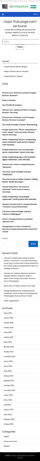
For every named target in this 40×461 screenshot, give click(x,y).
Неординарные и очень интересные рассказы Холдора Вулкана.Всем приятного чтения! (19, 229)
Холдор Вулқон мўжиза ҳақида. (15, 66)
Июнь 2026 (8, 313)
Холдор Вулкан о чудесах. (13, 76)
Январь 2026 (8, 322)
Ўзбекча (7, 446)
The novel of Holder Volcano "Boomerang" (20, 125)
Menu (35, 14)
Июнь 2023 (8, 400)
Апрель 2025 (8, 337)
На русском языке (10, 441)
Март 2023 (8, 414)
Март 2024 (8, 371)
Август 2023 (8, 395)
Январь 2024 (8, 376)
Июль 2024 (8, 366)
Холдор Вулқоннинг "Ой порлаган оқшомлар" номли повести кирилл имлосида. (16, 189)
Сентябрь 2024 (9, 356)
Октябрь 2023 (9, 385)
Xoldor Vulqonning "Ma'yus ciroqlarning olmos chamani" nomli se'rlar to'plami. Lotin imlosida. (19, 142)
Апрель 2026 (8, 318)
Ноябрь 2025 (9, 327)
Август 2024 (8, 361)
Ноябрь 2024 (9, 352)
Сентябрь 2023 (9, 390)
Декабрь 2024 (9, 347)
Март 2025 (8, 342)
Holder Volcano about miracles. (16, 71)
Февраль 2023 (9, 419)
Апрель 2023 (8, 409)
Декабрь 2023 (9, 380)
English (6, 436)
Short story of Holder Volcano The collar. (20, 286)
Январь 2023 (8, 424)
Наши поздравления (11, 301)
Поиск (5, 238)
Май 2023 (7, 405)
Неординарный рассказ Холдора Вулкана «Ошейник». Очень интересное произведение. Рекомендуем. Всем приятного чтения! (21, 293)
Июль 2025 (8, 332)
